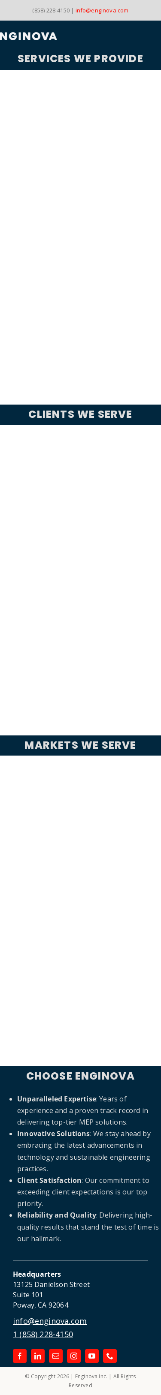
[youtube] (92, 1356)
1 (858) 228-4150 (43, 1334)
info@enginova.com (102, 10)
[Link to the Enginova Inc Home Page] (55, 36)
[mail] (56, 1356)
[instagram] (74, 1356)
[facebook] (20, 1356)
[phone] (110, 1356)
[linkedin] (38, 1356)
